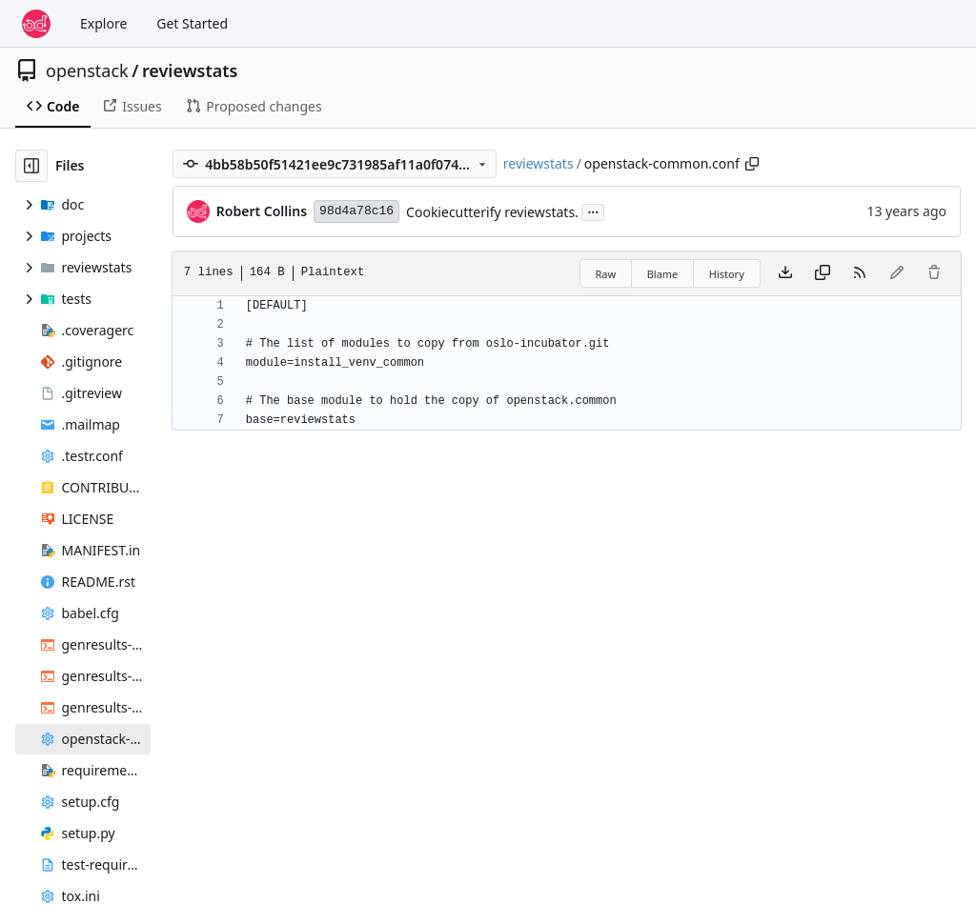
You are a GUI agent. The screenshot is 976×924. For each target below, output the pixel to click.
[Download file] (785, 273)
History (726, 274)
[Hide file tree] (31, 166)
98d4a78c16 (356, 211)
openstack (87, 70)
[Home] (36, 24)
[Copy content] (822, 273)
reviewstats (190, 70)
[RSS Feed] (859, 273)
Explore (103, 23)
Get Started (192, 23)
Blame (663, 274)
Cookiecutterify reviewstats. (492, 212)
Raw (606, 274)
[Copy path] (752, 164)
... (593, 210)
